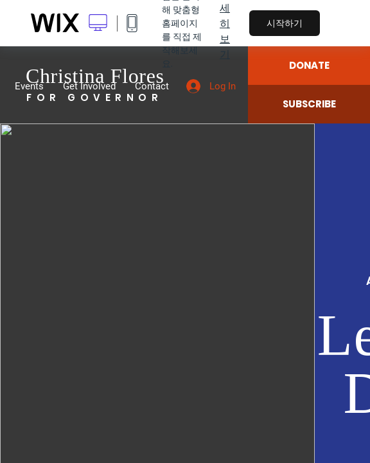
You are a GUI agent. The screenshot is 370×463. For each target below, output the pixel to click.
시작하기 (285, 23)
